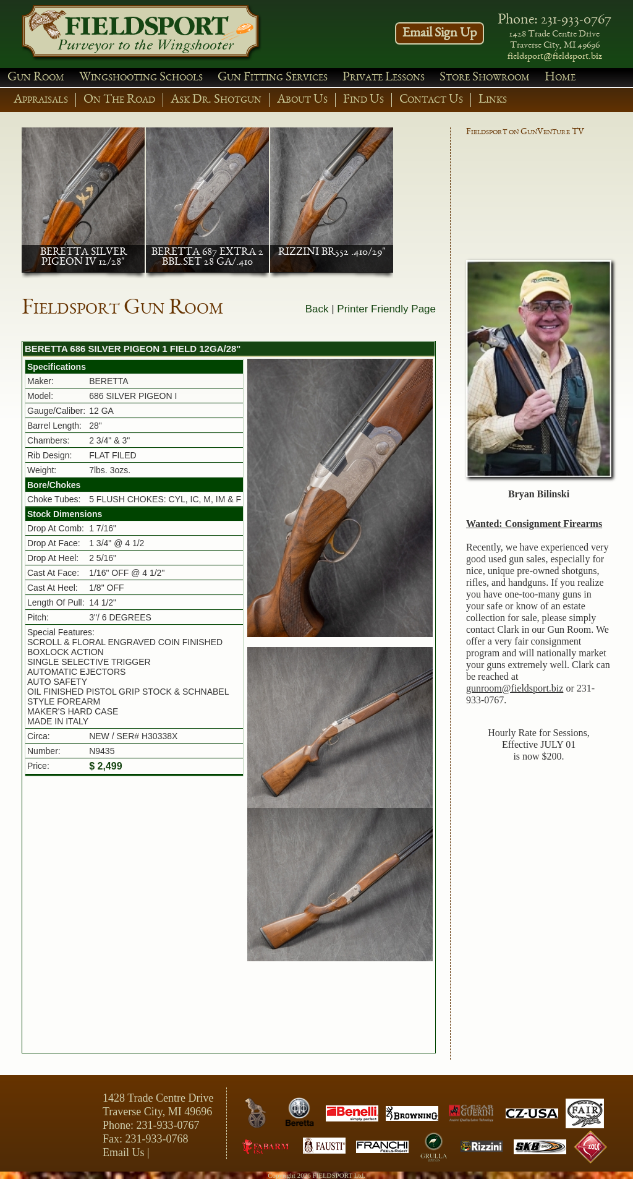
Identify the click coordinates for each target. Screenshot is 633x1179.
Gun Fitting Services (273, 77)
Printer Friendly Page (386, 309)
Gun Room (35, 77)
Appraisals (41, 99)
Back (317, 309)
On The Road (119, 99)
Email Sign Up (439, 33)
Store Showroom (485, 77)
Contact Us (431, 99)
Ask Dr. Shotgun (216, 99)
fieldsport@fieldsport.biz (555, 57)
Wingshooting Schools (141, 77)
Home (560, 77)
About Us (302, 99)
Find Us (363, 99)
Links (492, 99)
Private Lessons (383, 77)
